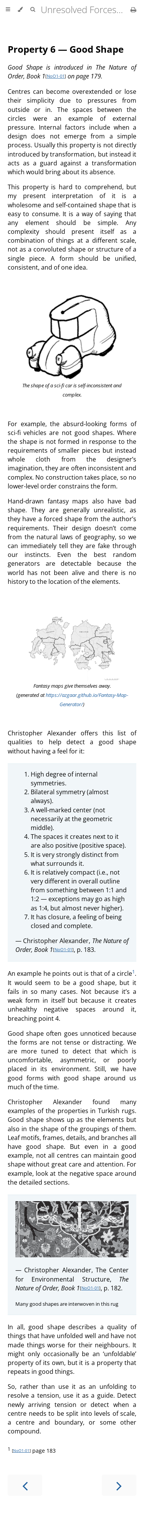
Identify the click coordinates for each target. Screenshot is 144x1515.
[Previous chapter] (25, 1485)
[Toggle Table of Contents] (8, 9)
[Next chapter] (119, 1485)
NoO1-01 (56, 76)
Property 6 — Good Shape (66, 49)
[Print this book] (133, 9)
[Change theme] (20, 9)
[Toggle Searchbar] (32, 9)
